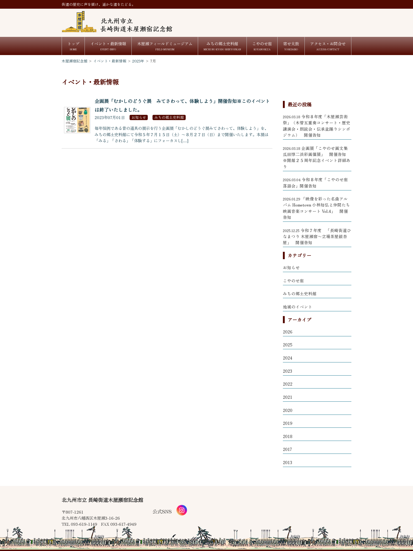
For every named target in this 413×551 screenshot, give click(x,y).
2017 (287, 449)
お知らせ (291, 267)
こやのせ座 (293, 280)
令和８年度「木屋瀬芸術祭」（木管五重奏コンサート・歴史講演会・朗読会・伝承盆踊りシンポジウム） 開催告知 (316, 126)
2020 (287, 410)
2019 (287, 423)
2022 (287, 384)
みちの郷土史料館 (300, 293)
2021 (287, 397)
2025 (287, 344)
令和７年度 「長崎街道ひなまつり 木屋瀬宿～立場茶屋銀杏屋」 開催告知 (317, 236)
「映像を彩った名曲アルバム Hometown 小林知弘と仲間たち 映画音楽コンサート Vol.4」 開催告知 (316, 208)
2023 (287, 371)
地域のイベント (297, 306)
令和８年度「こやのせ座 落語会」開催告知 (315, 182)
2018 (287, 436)
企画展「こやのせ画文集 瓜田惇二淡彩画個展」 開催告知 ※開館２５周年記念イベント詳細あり (317, 157)
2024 (287, 358)
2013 (287, 462)
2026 (287, 331)
